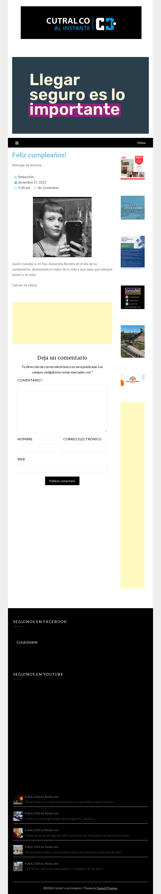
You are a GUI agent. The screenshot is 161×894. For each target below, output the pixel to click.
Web (21, 459)
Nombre (24, 439)
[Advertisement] (62, 323)
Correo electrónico (82, 439)
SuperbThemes (107, 888)
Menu (141, 143)
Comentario (30, 380)
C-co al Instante (27, 642)
